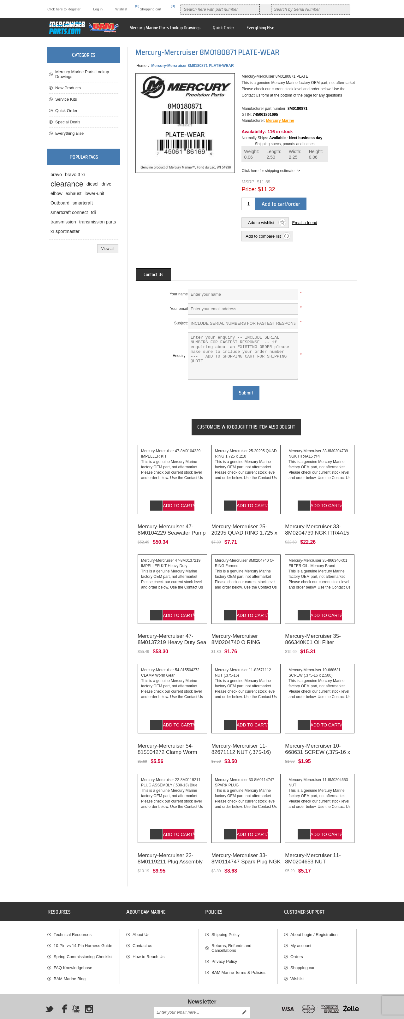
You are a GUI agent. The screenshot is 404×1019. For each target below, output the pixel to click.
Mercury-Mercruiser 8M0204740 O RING (235, 630)
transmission (63, 221)
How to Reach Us (148, 938)
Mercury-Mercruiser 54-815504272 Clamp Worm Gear (167, 738)
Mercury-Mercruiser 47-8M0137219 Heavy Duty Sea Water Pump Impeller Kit (172, 633)
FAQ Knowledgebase (73, 949)
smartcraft (83, 202)
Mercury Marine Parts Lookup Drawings (82, 74)
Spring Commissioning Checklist (83, 938)
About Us (141, 916)
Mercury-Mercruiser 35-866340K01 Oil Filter (313, 630)
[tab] (153, 274)
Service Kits (66, 99)
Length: (274, 154)
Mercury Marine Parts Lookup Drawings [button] (164, 27)
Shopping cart (303, 949)
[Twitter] (49, 990)
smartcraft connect (69, 212)
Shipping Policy (225, 916)
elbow (56, 193)
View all (107, 248)
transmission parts (97, 221)
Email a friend (304, 222)
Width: (295, 154)
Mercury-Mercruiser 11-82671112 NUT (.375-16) (241, 735)
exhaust (73, 193)
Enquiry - (180, 355)
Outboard (59, 202)
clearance (66, 184)
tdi (93, 212)
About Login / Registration (314, 916)
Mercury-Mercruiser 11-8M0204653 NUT (313, 840)
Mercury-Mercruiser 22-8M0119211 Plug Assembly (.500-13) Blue (170, 843)
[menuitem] (83, 915)
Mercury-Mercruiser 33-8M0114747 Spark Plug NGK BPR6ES (246, 843)
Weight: (251, 154)
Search (265, 9)
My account (300, 927)
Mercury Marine (280, 120)
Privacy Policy (224, 942)
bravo (56, 174)
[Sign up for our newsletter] (196, 993)
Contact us (142, 927)
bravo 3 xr (75, 174)
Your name (178, 294)
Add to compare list (263, 236)
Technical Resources (73, 916)
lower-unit (94, 193)
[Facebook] (62, 990)
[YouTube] (76, 990)
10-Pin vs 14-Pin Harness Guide (83, 927)
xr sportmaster (65, 231)
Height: (316, 154)
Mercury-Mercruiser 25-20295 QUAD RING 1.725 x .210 (244, 528)
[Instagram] (89, 990)
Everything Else (69, 133)
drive (106, 184)
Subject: (181, 323)
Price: (248, 189)
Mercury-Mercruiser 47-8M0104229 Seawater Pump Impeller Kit (171, 528)
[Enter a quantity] (248, 204)
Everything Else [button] (260, 27)
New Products (68, 88)
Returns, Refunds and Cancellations (231, 929)
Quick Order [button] (223, 27)
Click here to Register (63, 9)
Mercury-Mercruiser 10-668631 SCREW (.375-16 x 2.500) (317, 738)
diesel (92, 184)
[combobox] (220, 9)
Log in (98, 9)
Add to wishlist (261, 222)
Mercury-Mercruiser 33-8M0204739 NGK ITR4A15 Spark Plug (317, 528)
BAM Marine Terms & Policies (238, 953)
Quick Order (66, 110)
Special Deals (67, 122)
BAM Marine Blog (70, 960)
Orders (296, 938)
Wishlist (297, 960)
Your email (179, 308)
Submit (246, 393)
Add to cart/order (281, 204)
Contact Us (153, 274)
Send (244, 993)
